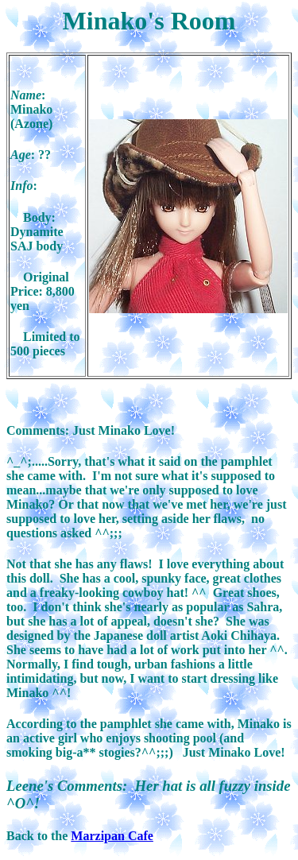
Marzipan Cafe (112, 836)
